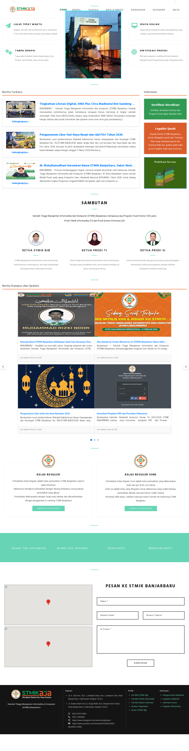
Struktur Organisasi (139, 723)
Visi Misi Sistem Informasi (142, 719)
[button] (77, 9)
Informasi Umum (170, 719)
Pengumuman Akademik (173, 712)
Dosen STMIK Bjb (139, 727)
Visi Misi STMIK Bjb (139, 712)
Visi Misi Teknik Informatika (143, 715)
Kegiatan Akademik (171, 715)
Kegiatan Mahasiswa (172, 723)
